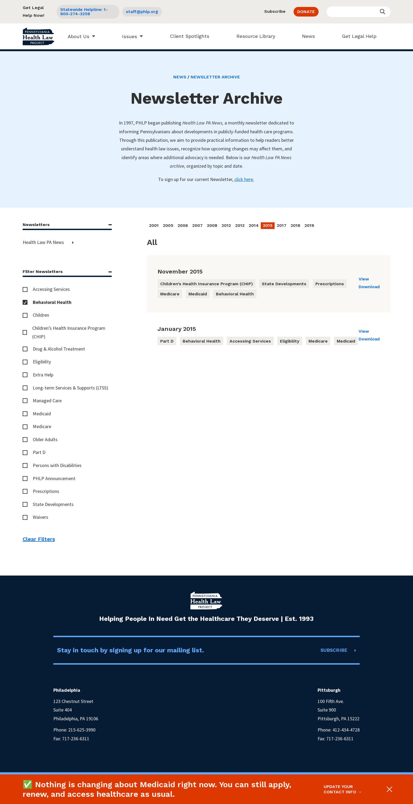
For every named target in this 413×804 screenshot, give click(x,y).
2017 (281, 225)
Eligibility (42, 362)
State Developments (53, 504)
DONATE (306, 11)
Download (369, 286)
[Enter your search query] (359, 11)
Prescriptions (46, 491)
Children (41, 315)
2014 (254, 225)
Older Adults (45, 439)
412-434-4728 (346, 730)
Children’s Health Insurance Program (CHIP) (68, 332)
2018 (295, 225)
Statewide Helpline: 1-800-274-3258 (84, 11)
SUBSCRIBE (333, 650)
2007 (197, 225)
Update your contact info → (343, 789)
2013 (239, 225)
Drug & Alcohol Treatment (59, 349)
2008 (212, 225)
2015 (267, 225)
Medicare (42, 426)
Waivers (40, 517)
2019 (309, 225)
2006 (183, 225)
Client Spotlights (187, 36)
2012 (226, 225)
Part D (39, 452)
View (364, 279)
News (306, 36)
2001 (154, 225)
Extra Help (43, 375)
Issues (127, 36)
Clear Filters (39, 539)
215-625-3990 (81, 730)
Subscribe (275, 11)
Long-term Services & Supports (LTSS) (70, 388)
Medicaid (42, 414)
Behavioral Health (52, 302)
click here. (244, 179)
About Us (76, 36)
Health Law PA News (44, 242)
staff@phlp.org (142, 11)
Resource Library (253, 36)
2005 (168, 225)
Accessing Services (51, 289)
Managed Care (47, 400)
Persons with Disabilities (57, 465)
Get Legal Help (357, 36)
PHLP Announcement (54, 478)
